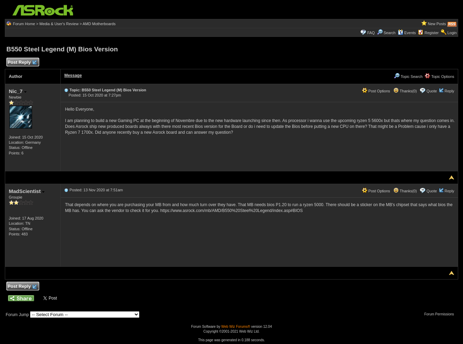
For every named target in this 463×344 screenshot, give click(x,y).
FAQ (371, 33)
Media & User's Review (58, 24)
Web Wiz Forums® (235, 326)
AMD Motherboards (99, 24)
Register (432, 33)
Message (73, 75)
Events (407, 33)
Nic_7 (17, 91)
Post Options (376, 91)
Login (452, 33)
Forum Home (24, 24)
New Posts (437, 24)
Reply (449, 91)
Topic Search (408, 76)
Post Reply (21, 62)
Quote (431, 91)
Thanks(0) (405, 91)
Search (390, 33)
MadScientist (27, 191)
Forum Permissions (440, 314)
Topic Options (439, 76)
